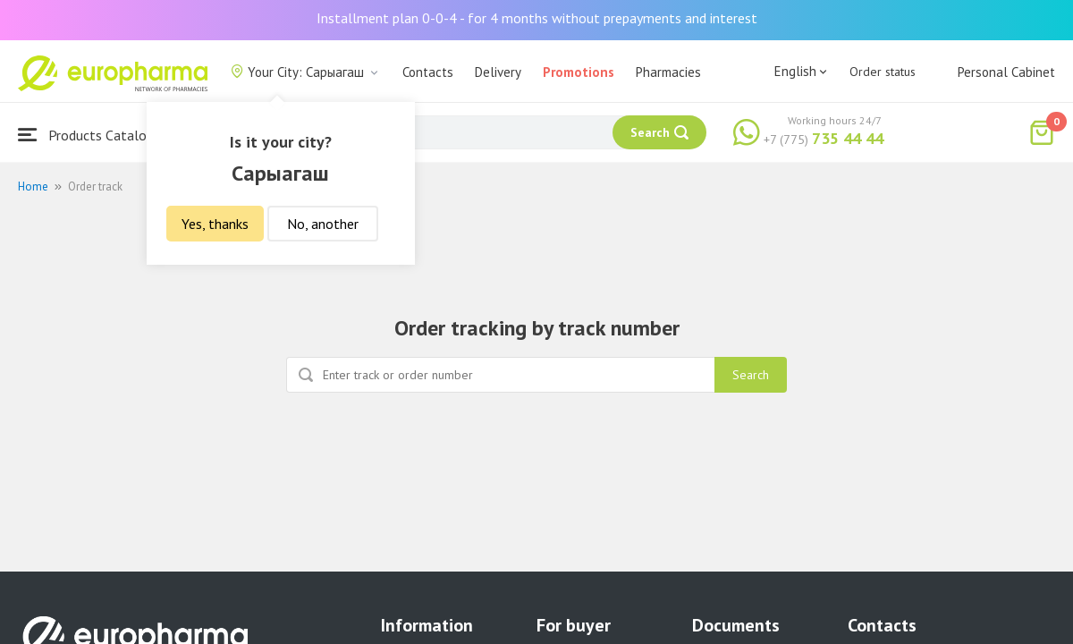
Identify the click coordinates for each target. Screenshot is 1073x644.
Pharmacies (668, 72)
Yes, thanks (215, 224)
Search (750, 375)
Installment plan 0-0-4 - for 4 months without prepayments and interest (537, 18)
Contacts (427, 72)
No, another (323, 224)
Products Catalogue (93, 134)
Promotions (578, 72)
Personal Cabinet (1006, 72)
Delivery (498, 72)
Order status (882, 72)
